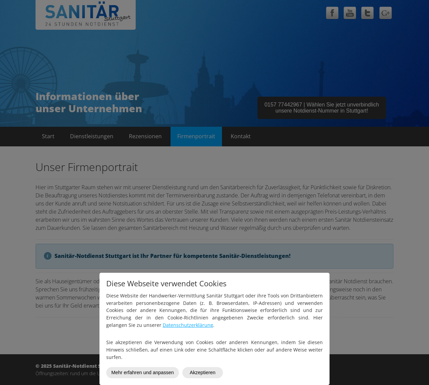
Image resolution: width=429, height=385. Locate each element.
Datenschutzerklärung (188, 325)
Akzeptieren (203, 372)
